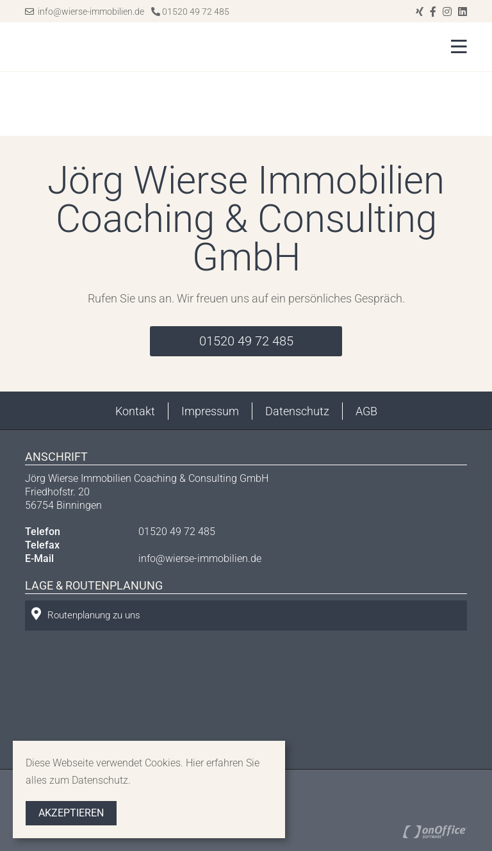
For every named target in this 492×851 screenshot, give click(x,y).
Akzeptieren (71, 813)
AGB (366, 411)
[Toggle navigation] (455, 46)
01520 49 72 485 (190, 11)
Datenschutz (297, 411)
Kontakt (135, 411)
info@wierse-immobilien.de (84, 11)
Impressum (210, 411)
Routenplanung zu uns (85, 614)
